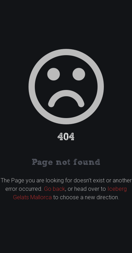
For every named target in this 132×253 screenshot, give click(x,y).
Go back (54, 189)
